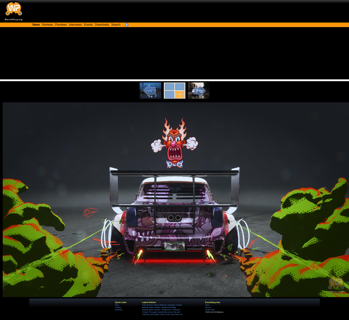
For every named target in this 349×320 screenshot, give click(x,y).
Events (88, 24)
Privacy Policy (210, 310)
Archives (118, 307)
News (117, 305)
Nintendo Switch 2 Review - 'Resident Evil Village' (159, 307)
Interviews (75, 24)
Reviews (47, 24)
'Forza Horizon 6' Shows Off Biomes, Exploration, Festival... (162, 305)
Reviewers (118, 310)
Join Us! (208, 307)
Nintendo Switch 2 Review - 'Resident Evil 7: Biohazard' (161, 310)
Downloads (102, 24)
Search (115, 24)
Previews (61, 24)
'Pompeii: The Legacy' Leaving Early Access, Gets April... (161, 312)
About (207, 305)
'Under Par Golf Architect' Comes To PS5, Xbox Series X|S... (162, 314)
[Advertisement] (174, 54)
